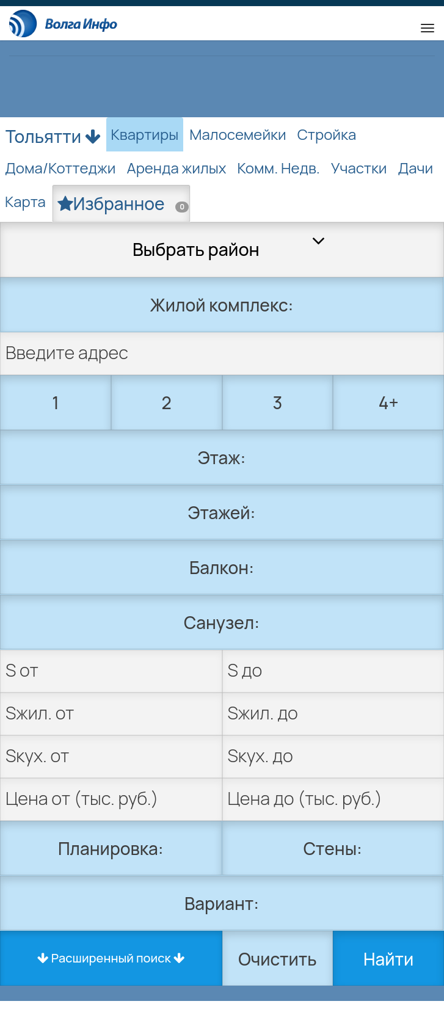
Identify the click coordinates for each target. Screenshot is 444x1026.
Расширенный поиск (111, 958)
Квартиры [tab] (145, 134)
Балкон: (221, 567)
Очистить (277, 958)
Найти (388, 958)
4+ (389, 402)
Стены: (333, 848)
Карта (25, 201)
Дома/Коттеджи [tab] (60, 168)
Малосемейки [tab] (237, 134)
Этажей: (222, 512)
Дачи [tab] (415, 168)
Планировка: (111, 848)
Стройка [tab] (327, 134)
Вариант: (221, 903)
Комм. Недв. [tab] (279, 168)
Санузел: (222, 622)
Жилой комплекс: (222, 304)
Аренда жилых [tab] (176, 168)
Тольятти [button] (53, 134)
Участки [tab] (359, 168)
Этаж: (222, 457)
